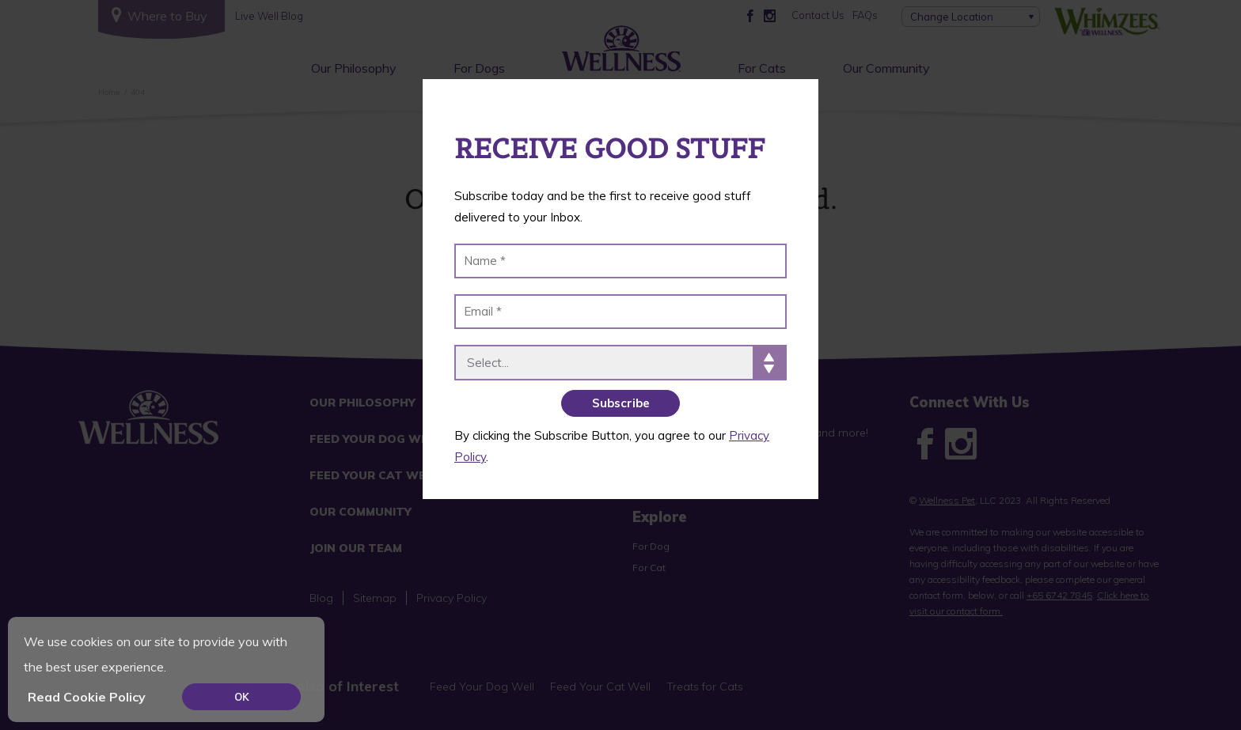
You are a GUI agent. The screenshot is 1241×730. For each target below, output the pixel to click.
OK (241, 696)
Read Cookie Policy (87, 697)
